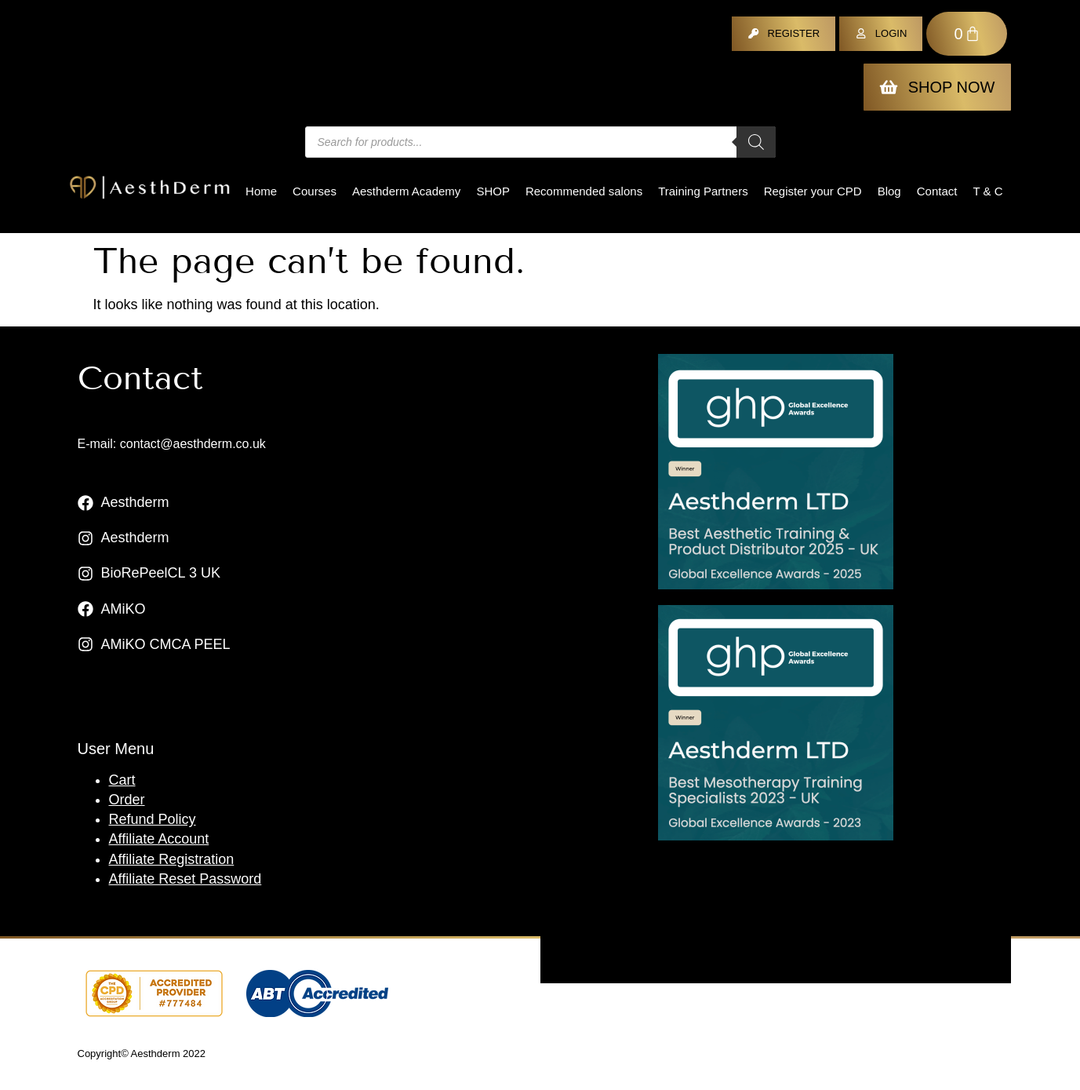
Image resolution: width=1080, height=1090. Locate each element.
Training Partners (703, 191)
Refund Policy (152, 819)
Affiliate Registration (172, 859)
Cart (122, 780)
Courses (314, 191)
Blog (889, 191)
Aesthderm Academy (406, 191)
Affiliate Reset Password (185, 879)
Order (127, 799)
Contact (937, 191)
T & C (987, 191)
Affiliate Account (159, 839)
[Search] (756, 142)
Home (261, 191)
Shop (493, 191)
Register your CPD (813, 191)
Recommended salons (583, 191)
